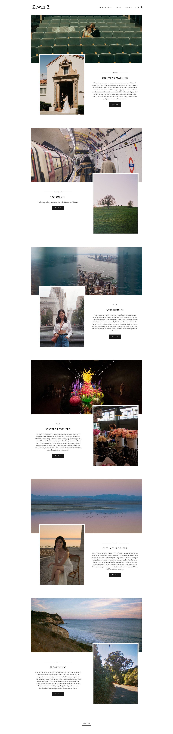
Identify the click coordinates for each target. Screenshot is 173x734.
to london (57, 197)
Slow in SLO (58, 667)
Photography (106, 7)
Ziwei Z (41, 7)
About (129, 7)
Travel (115, 304)
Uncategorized (58, 191)
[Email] (139, 7)
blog (119, 7)
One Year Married (115, 78)
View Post (115, 104)
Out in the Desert (115, 548)
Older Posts (86, 723)
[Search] (142, 7)
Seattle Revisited (58, 429)
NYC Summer (115, 310)
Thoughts (115, 72)
